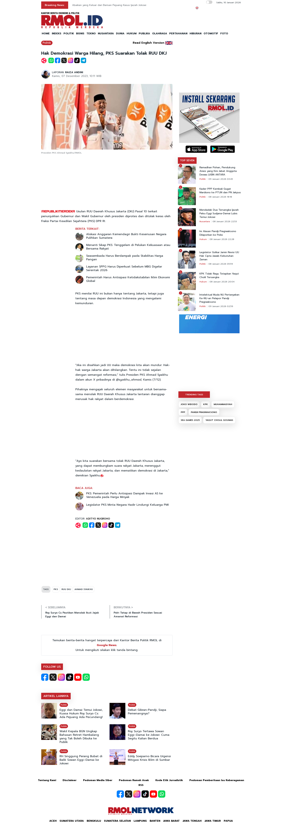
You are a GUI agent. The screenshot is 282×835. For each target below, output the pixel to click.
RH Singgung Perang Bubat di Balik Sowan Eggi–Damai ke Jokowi (81, 759)
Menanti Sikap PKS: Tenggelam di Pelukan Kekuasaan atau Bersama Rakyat (128, 246)
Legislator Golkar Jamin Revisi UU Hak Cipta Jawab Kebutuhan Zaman (219, 256)
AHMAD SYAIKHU (83, 589)
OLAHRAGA (159, 33)
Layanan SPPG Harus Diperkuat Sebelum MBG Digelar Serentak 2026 (124, 268)
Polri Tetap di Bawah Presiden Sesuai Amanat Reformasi (138, 614)
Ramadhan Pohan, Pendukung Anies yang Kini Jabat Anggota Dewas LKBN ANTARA (218, 171)
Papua (228, 821)
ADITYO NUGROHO (98, 519)
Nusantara (204, 221)
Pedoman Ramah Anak (134, 780)
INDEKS (56, 33)
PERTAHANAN (178, 33)
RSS (141, 785)
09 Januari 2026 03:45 (220, 179)
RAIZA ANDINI (74, 72)
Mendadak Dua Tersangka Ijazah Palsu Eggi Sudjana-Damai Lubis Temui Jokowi (219, 213)
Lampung (140, 821)
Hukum (203, 239)
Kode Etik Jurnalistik (169, 780)
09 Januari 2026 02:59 (220, 306)
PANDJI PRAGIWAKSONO (204, 412)
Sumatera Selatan (117, 821)
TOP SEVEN (187, 160)
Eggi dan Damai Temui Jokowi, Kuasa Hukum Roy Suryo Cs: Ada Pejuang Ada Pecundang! (81, 713)
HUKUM (132, 33)
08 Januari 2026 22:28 (222, 239)
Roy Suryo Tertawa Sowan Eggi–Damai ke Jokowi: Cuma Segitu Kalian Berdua (148, 734)
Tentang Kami (47, 780)
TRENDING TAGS (194, 394)
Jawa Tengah (192, 821)
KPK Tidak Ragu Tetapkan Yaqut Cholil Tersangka (219, 275)
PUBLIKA (144, 33)
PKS (56, 589)
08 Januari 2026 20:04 (222, 281)
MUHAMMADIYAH (223, 404)
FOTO (224, 33)
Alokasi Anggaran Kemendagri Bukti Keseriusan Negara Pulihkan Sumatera (126, 236)
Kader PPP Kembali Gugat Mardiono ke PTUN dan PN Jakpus (220, 190)
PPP (183, 412)
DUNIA (120, 33)
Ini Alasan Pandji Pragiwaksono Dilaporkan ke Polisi (217, 233)
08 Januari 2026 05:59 (220, 264)
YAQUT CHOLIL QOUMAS (219, 420)
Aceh (53, 821)
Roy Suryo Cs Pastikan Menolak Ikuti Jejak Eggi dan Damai (72, 614)
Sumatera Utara (72, 821)
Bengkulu (94, 821)
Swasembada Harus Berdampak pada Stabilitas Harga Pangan (124, 257)
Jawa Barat (171, 821)
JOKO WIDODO (189, 404)
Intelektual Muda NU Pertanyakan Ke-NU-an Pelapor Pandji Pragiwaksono (219, 298)
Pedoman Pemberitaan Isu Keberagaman (216, 780)
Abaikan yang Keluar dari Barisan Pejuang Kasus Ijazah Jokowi (109, 5)
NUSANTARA (106, 33)
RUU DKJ (66, 589)
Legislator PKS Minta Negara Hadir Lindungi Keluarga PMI (127, 505)
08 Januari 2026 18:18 (220, 196)
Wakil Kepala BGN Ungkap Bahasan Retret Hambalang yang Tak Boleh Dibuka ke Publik (79, 736)
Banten (155, 821)
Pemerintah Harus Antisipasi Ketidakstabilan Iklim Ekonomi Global (128, 279)
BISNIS (80, 33)
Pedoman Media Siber (97, 780)
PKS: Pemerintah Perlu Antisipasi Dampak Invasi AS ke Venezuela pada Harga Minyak (124, 495)
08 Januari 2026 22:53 (225, 221)
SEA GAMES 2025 (190, 420)
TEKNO (91, 33)
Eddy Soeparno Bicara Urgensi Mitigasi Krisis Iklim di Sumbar (149, 758)
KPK (205, 404)
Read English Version (148, 43)
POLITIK (68, 33)
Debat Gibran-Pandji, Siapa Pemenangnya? (147, 711)
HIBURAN (195, 33)
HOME (46, 33)
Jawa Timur (212, 821)
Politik (47, 43)
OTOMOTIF (211, 33)
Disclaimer (70, 780)
